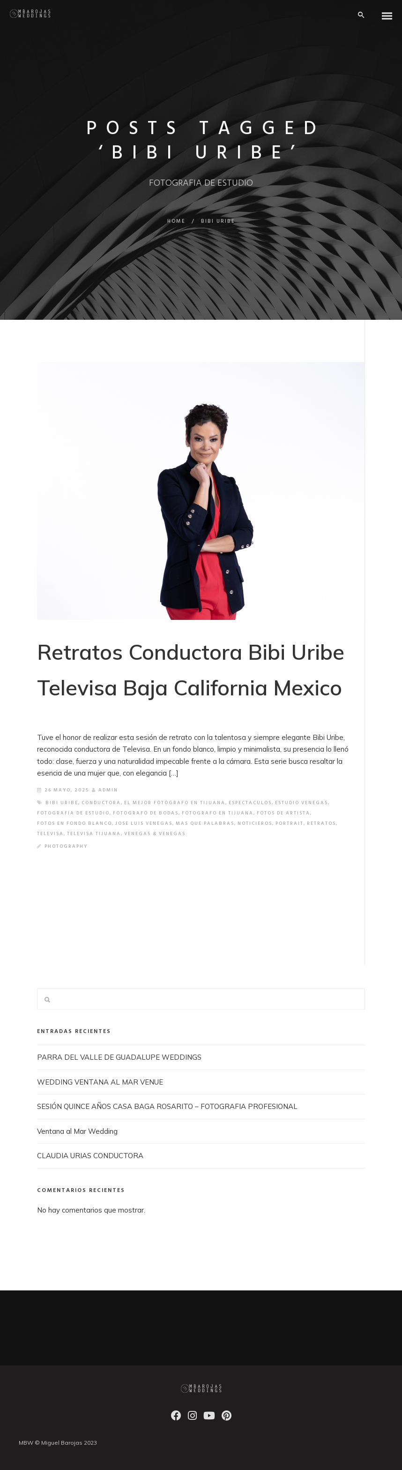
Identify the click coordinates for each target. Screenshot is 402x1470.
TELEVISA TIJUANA (94, 833)
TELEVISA (50, 833)
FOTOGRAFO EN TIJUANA (217, 813)
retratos (321, 823)
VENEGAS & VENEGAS (155, 833)
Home (176, 221)
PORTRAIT (289, 823)
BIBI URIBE (61, 803)
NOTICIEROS (255, 823)
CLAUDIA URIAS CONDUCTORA (90, 1155)
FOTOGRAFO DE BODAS (146, 813)
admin (105, 790)
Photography (66, 846)
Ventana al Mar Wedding (77, 1131)
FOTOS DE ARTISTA (283, 813)
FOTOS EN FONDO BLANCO (74, 823)
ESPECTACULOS (250, 803)
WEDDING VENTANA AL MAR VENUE (100, 1082)
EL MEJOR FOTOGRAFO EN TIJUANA (174, 803)
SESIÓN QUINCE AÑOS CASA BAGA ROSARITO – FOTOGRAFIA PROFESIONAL (167, 1106)
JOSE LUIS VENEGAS (143, 823)
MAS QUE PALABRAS (205, 823)
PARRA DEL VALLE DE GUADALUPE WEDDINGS (119, 1057)
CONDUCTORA (101, 803)
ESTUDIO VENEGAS (301, 803)
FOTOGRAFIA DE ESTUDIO (73, 813)
